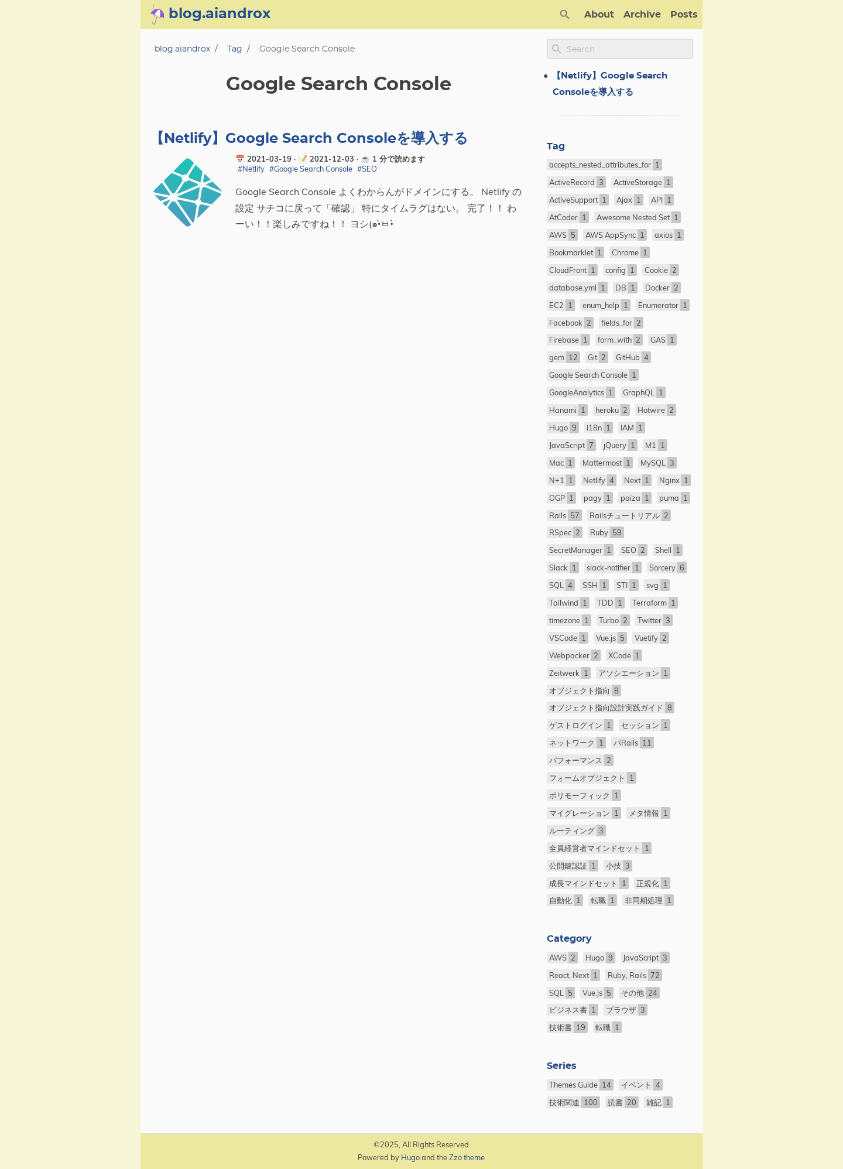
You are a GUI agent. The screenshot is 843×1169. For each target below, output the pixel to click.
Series (562, 1066)
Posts (684, 14)
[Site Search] (629, 49)
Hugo (410, 1157)
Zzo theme (467, 1157)
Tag (234, 49)
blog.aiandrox (182, 49)
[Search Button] (565, 15)
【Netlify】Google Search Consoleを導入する (309, 139)
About (599, 14)
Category (569, 939)
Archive (642, 14)
